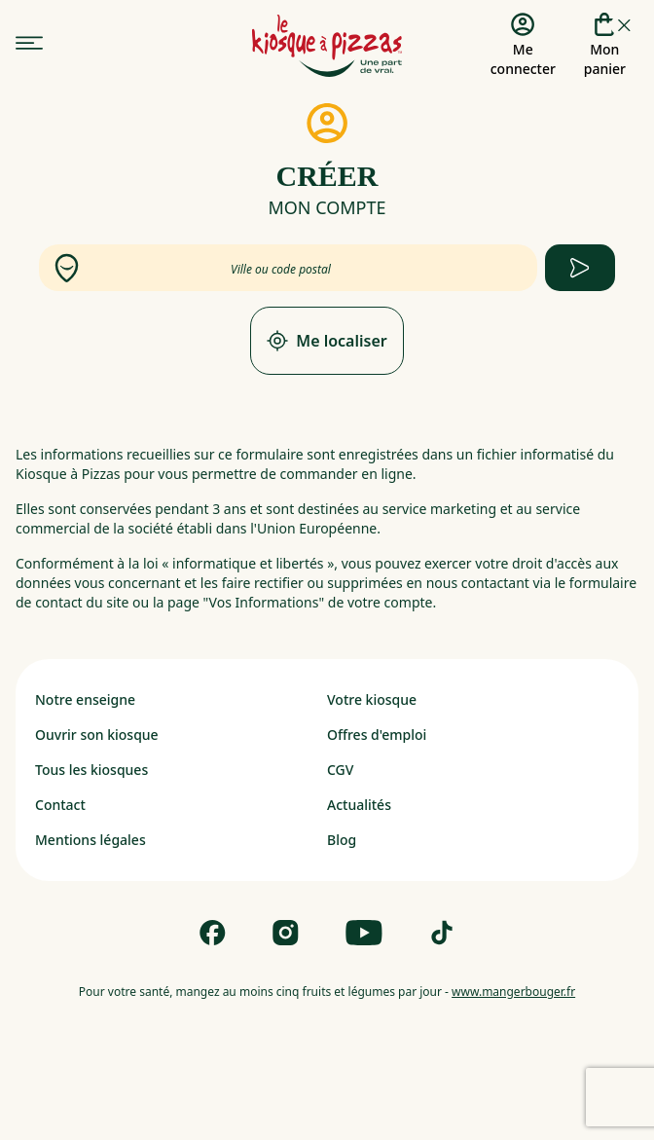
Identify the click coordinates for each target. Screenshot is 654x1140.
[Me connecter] (523, 46)
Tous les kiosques (91, 769)
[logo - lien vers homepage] (326, 46)
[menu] (29, 43)
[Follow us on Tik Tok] (441, 932)
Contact (60, 804)
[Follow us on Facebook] (213, 932)
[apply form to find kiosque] (580, 267)
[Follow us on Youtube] (363, 932)
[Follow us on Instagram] (285, 932)
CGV (340, 769)
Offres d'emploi (376, 734)
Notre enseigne (85, 699)
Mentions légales (90, 839)
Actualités (359, 804)
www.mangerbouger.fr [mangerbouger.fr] (513, 991)
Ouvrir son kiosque (97, 734)
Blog (341, 839)
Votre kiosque (372, 699)
